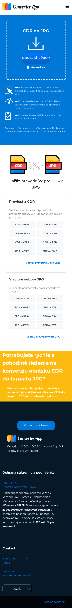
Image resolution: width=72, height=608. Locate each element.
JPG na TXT (50, 307)
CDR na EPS (22, 242)
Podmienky (10, 482)
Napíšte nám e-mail (15, 558)
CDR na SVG (50, 233)
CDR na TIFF (22, 251)
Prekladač (8, 571)
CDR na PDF (22, 224)
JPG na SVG (49, 325)
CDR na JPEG (22, 233)
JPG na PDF (22, 298)
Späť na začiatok (54, 602)
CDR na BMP (50, 251)
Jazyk (17, 588)
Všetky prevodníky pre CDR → (44, 262)
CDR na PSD (50, 242)
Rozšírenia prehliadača (17, 575)
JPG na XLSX (22, 316)
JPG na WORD (22, 307)
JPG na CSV (49, 316)
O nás (6, 562)
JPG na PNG (50, 298)
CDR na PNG (50, 224)
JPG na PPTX (22, 325)
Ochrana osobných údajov (19, 487)
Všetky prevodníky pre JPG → (44, 336)
